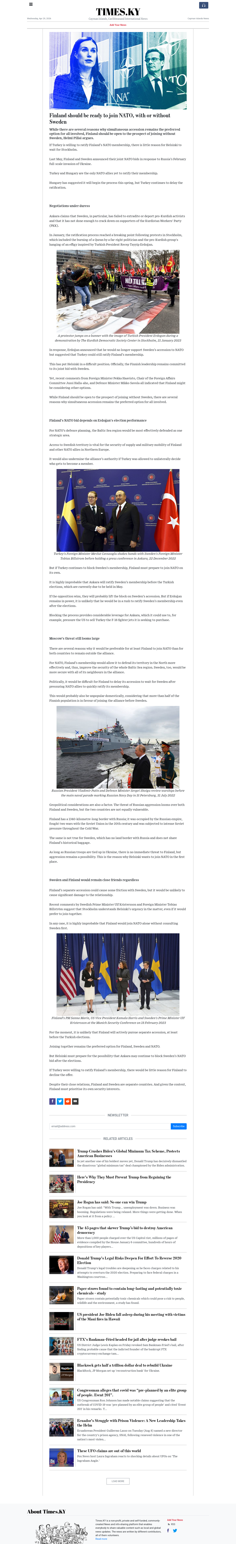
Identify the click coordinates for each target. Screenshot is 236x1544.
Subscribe (179, 1126)
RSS (171, 1524)
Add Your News (118, 24)
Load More (118, 1481)
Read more (101, 1538)
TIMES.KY (118, 11)
